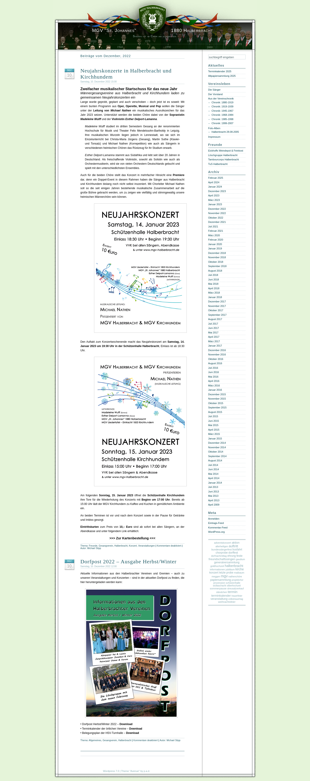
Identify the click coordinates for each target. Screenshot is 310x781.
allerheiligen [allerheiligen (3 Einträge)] (221, 546)
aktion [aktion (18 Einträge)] (235, 542)
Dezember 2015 (217, 394)
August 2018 (215, 270)
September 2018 (217, 266)
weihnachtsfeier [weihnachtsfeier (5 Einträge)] (227, 601)
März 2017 (214, 341)
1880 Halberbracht (152, 30)
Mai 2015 (213, 425)
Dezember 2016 (217, 350)
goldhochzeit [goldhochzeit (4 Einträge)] (217, 566)
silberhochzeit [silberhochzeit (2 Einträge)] (234, 585)
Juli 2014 (213, 465)
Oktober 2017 (215, 310)
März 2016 (214, 385)
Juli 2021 (213, 226)
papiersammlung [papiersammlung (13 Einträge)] (220, 579)
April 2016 (214, 381)
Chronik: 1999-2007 (223, 123)
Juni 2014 (213, 469)
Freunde (93, 546)
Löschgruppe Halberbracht (223, 155)
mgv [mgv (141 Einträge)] (224, 576)
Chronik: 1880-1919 (223, 102)
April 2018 (214, 288)
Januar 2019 (215, 248)
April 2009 (214, 504)
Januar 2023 (215, 204)
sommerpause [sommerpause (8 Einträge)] (218, 588)
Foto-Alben (214, 128)
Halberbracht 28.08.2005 (225, 131)
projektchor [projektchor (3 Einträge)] (238, 580)
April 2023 (214, 195)
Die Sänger (214, 89)
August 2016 (215, 363)
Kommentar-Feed (218, 527)
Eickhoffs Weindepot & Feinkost (225, 150)
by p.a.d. (145, 771)
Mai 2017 (213, 332)
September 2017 (217, 314)
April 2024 (214, 182)
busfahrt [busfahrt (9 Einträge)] (237, 549)
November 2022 (217, 213)
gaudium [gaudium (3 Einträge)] (240, 559)
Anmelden (214, 518)
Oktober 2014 (215, 451)
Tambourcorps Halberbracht (223, 159)
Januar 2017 (215, 345)
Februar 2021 (215, 230)
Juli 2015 (213, 416)
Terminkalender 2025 (220, 71)
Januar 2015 (215, 438)
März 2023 (214, 200)
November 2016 (217, 354)
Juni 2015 (213, 420)
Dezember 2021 (217, 222)
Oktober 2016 (215, 359)
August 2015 (215, 412)
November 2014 (217, 447)
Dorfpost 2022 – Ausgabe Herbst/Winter (128, 561)
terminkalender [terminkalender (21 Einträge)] (221, 595)
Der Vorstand (215, 94)
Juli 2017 (213, 323)
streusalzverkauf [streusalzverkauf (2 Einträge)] (235, 588)
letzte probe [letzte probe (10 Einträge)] (226, 572)
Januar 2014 (215, 482)
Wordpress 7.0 (111, 771)
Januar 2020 (215, 244)
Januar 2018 (215, 297)
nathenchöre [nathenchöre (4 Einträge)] (235, 576)
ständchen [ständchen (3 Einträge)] (221, 592)
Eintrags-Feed (216, 523)
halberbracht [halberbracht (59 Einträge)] (234, 566)
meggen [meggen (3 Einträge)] (216, 576)
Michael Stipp (94, 548)
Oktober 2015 (215, 403)
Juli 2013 (213, 487)
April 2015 (214, 429)
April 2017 (214, 336)
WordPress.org (216, 531)
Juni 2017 (213, 328)
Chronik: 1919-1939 (223, 106)
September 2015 (217, 407)
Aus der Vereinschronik (221, 98)
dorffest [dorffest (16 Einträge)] (233, 552)
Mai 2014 (213, 473)
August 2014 (215, 460)
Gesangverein (106, 546)
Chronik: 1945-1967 (223, 110)
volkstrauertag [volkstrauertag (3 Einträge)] (235, 599)
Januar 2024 (215, 186)
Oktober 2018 (215, 261)
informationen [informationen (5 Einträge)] (217, 569)
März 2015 (214, 434)
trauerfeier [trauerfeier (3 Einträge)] (237, 596)
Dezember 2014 (217, 442)
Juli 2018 (213, 275)
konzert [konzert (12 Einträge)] (213, 572)
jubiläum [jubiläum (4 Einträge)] (230, 569)
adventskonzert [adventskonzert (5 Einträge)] (222, 542)
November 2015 (217, 398)
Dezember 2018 (217, 253)
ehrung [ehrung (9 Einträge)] (231, 555)
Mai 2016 (213, 376)
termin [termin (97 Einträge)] (232, 592)
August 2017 (215, 319)
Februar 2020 (215, 239)
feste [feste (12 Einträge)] (240, 555)
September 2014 (217, 456)
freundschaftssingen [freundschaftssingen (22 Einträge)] (222, 559)
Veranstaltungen (146, 546)
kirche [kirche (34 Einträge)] (239, 569)
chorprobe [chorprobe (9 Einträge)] (222, 552)
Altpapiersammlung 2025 (222, 76)
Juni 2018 (213, 279)
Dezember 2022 (217, 208)
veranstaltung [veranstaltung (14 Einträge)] (219, 598)
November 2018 (217, 257)
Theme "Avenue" (130, 771)
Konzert (133, 546)
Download (125, 724)
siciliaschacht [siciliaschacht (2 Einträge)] (219, 585)
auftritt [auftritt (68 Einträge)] (233, 546)
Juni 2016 (213, 372)
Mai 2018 (213, 283)
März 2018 (214, 292)
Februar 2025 (215, 177)
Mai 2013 (213, 495)
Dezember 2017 (217, 301)
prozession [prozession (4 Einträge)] (219, 582)
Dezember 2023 (217, 191)
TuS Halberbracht (218, 164)
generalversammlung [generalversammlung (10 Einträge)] (226, 562)
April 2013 (214, 500)
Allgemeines (95, 740)
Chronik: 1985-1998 (223, 119)
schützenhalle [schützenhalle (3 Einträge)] (233, 583)
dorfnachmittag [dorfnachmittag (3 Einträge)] (219, 556)
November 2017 (217, 306)
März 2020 (214, 235)
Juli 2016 (213, 367)
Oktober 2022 (215, 217)
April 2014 (214, 478)
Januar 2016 (215, 389)
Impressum (214, 136)
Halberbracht (121, 546)
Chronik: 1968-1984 (223, 114)
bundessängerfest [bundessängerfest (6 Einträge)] (221, 549)
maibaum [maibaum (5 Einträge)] (239, 572)
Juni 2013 (213, 491)
